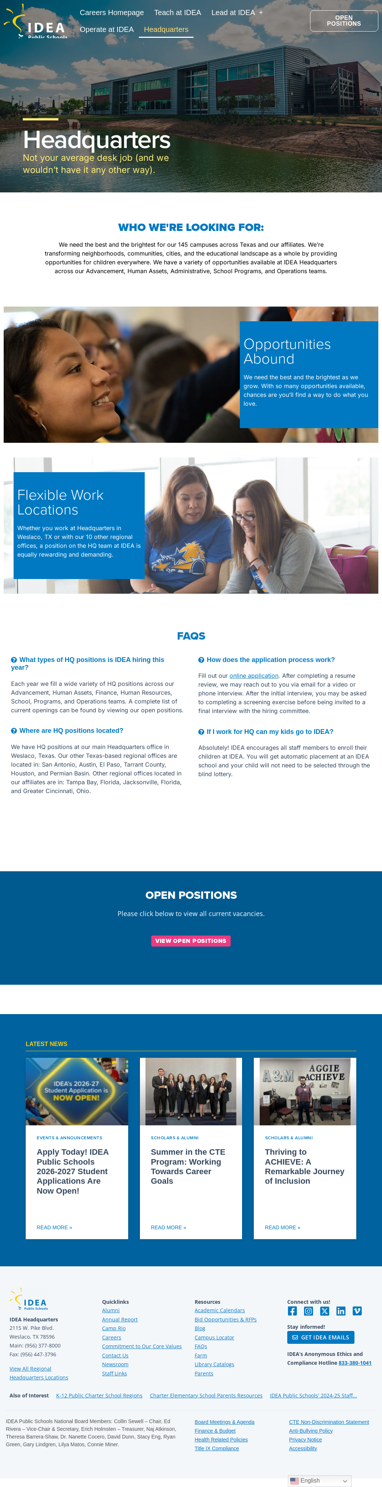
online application (254, 675)
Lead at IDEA (237, 12)
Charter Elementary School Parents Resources (206, 1395)
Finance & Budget (215, 1431)
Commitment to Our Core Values (142, 1346)
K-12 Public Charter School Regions (99, 1395)
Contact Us (115, 1355)
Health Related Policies (221, 1440)
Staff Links (114, 1373)
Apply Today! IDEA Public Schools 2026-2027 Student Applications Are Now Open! (73, 1171)
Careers (111, 1337)
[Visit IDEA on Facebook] (292, 1311)
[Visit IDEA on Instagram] (308, 1311)
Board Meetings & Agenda (225, 1422)
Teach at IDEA (177, 12)
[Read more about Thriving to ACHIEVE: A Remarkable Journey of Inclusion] (305, 1148)
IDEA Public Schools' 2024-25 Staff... (313, 1395)
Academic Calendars (220, 1310)
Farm (201, 1355)
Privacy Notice (305, 1440)
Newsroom (115, 1364)
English (305, 1481)
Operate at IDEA (107, 29)
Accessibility (303, 1448)
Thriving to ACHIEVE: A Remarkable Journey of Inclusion (304, 1166)
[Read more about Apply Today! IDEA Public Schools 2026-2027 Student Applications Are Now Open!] (77, 1148)
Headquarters (166, 29)
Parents (204, 1373)
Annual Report (120, 1319)
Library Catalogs (214, 1364)
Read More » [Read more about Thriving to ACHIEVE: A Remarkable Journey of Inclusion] (282, 1227)
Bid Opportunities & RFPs (226, 1319)
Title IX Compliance (217, 1448)
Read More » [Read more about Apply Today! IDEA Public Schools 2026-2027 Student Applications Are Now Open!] (54, 1227)
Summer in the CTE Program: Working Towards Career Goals (188, 1166)
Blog (200, 1328)
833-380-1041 (355, 1362)
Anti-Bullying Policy (311, 1431)
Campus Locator (214, 1337)
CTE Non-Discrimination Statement (329, 1422)
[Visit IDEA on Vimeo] (357, 1311)
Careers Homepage (112, 12)
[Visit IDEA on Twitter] (325, 1311)
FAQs (201, 1346)
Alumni (111, 1310)
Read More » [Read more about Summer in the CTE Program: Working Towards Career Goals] (168, 1227)
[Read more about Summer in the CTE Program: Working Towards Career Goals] (191, 1148)
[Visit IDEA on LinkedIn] (341, 1311)
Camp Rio (114, 1328)
